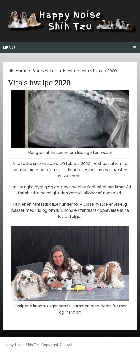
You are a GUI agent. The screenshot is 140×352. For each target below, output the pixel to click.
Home (22, 70)
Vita (71, 70)
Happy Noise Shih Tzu (21, 345)
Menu (9, 47)
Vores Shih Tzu (47, 70)
